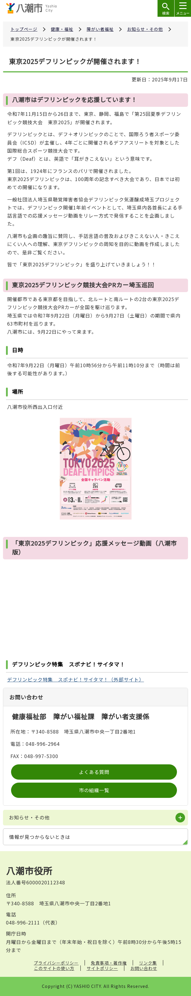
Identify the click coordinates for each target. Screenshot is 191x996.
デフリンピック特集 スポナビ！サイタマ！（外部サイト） (75, 679)
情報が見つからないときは (39, 836)
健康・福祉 (62, 29)
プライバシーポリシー (56, 962)
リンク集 (148, 962)
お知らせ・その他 (145, 29)
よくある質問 (94, 771)
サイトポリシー (102, 968)
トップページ (23, 29)
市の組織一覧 (94, 790)
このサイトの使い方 (54, 968)
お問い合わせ (143, 968)
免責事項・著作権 (109, 962)
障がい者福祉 (100, 29)
